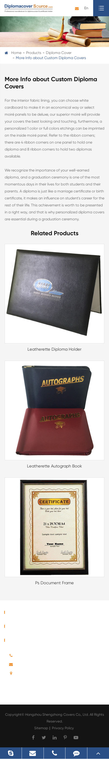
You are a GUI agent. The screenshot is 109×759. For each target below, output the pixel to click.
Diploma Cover (59, 52)
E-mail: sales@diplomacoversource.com (50, 665)
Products (33, 52)
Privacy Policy (63, 728)
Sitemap (41, 728)
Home (16, 52)
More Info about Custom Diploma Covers (51, 58)
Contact (16, 640)
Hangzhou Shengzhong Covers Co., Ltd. (57, 714)
